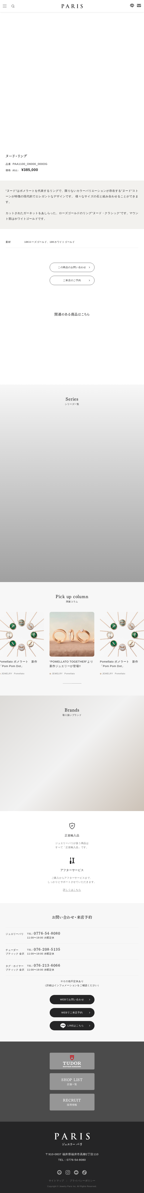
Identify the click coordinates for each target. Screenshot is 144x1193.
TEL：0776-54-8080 (72, 1159)
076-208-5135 (47, 949)
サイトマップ (56, 1180)
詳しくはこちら (72, 889)
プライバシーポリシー (82, 1180)
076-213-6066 (47, 965)
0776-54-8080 (47, 933)
